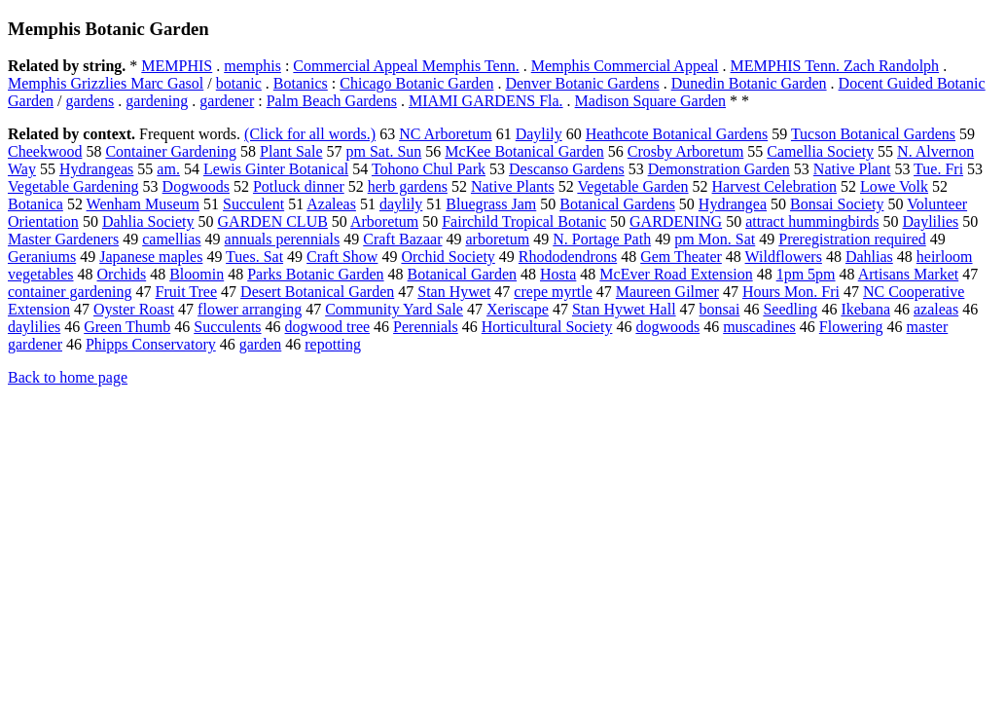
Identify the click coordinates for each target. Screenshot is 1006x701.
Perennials (425, 326)
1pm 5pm (806, 274)
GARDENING (675, 221)
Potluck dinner (298, 186)
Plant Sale (291, 151)
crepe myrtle (553, 291)
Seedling (790, 309)
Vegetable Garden (632, 186)
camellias (171, 239)
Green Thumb (127, 326)
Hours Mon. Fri (791, 291)
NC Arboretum (445, 134)
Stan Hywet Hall (624, 309)
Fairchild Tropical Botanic (524, 221)
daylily (400, 204)
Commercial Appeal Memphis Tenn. (406, 65)
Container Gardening (170, 151)
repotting (333, 344)
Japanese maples (150, 256)
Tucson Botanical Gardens (873, 134)
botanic (239, 83)
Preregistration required (852, 239)
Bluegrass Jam (491, 204)
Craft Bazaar (402, 239)
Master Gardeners (63, 239)
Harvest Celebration (774, 186)
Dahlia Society (148, 221)
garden (260, 344)
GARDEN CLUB (273, 221)
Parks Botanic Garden (315, 274)
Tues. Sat (254, 256)
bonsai (720, 309)
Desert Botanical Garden (317, 291)
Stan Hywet (453, 291)
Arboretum (384, 221)
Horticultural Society (547, 326)
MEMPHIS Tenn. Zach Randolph (835, 65)
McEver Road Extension (675, 274)
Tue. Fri (938, 169)
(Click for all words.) (310, 134)
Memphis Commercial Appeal (625, 65)
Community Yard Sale (394, 309)
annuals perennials (283, 239)
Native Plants (513, 186)
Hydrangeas (96, 169)
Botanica (35, 204)
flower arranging (250, 309)
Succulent (253, 204)
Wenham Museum (143, 204)
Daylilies (930, 221)
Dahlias (869, 256)
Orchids (122, 274)
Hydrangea (733, 204)
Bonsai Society (836, 204)
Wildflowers (783, 256)
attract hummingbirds (812, 221)
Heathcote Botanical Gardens (677, 134)
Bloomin (196, 274)
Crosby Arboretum (686, 151)
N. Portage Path (602, 239)
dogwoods (667, 326)
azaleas (936, 309)
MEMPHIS (176, 65)
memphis (252, 65)
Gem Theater (681, 256)
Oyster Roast (133, 309)
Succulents (227, 326)
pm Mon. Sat (714, 239)
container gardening (70, 291)
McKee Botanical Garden (524, 151)
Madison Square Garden (651, 100)
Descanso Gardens (567, 169)
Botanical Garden (462, 274)
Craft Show (341, 256)
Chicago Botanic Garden (416, 83)
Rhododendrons (568, 256)
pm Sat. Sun (384, 151)
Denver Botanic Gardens (582, 83)
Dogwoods (196, 186)
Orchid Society (447, 256)
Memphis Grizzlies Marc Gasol (105, 83)
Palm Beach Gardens (332, 100)
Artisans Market (908, 274)
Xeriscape (517, 309)
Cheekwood (45, 151)
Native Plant (852, 169)
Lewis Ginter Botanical (275, 169)
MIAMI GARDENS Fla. (486, 100)
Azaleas (331, 204)
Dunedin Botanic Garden (749, 83)
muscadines (759, 326)
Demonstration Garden (719, 169)
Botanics (300, 83)
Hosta (558, 274)
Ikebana (865, 309)
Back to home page (67, 377)
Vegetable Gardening (73, 186)
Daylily (539, 134)
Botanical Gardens (617, 204)
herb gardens (408, 186)
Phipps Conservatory (151, 344)
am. (168, 169)
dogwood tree (328, 326)
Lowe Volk (894, 186)
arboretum (498, 239)
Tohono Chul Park (428, 169)
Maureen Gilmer (667, 291)
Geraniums (42, 256)
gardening (157, 100)
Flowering (851, 326)
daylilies (34, 326)
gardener (226, 100)
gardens (90, 100)
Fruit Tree (187, 291)
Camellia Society (820, 151)
